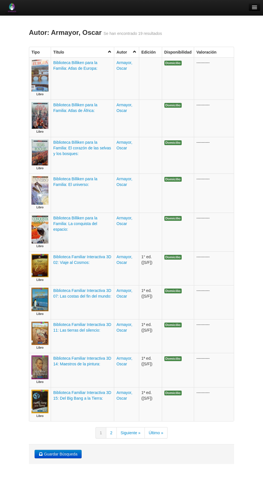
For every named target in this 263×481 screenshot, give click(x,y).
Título (82, 52)
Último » (156, 433)
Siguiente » (131, 433)
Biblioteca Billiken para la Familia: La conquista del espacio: (75, 224)
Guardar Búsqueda (58, 454)
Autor (126, 52)
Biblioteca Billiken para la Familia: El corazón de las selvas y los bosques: (82, 148)
